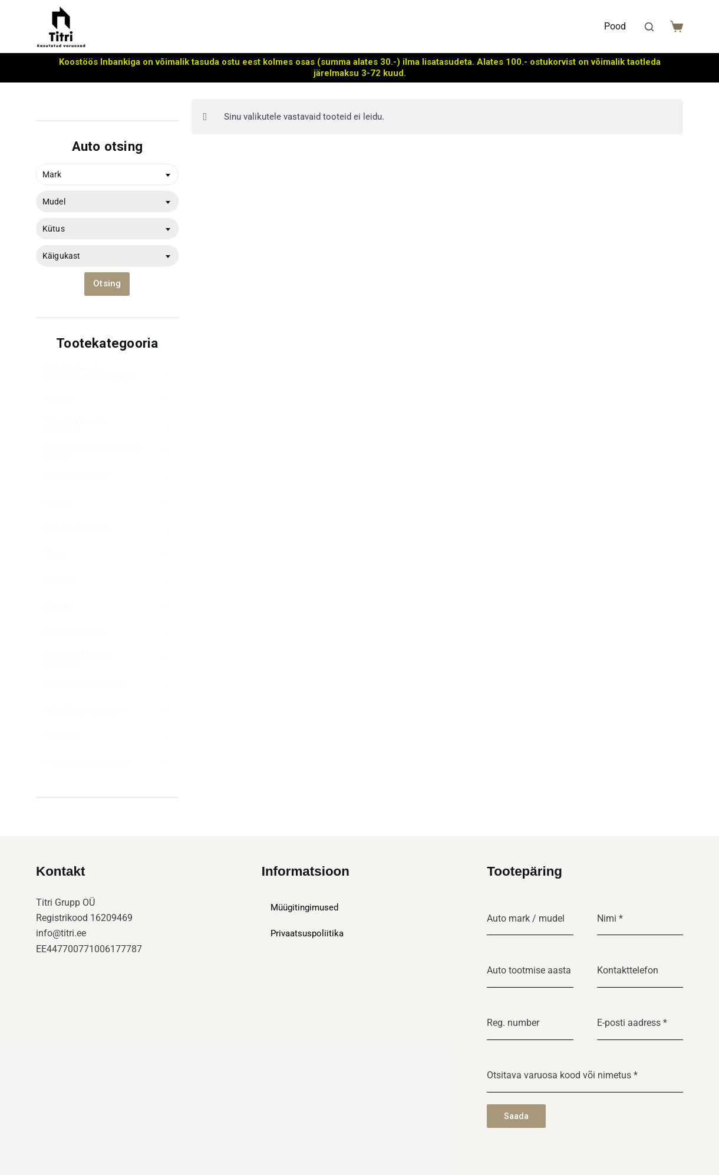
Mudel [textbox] (53, 201)
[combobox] (107, 174)
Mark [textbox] (52, 174)
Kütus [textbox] (53, 228)
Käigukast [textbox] (61, 255)
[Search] (649, 26)
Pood (615, 26)
